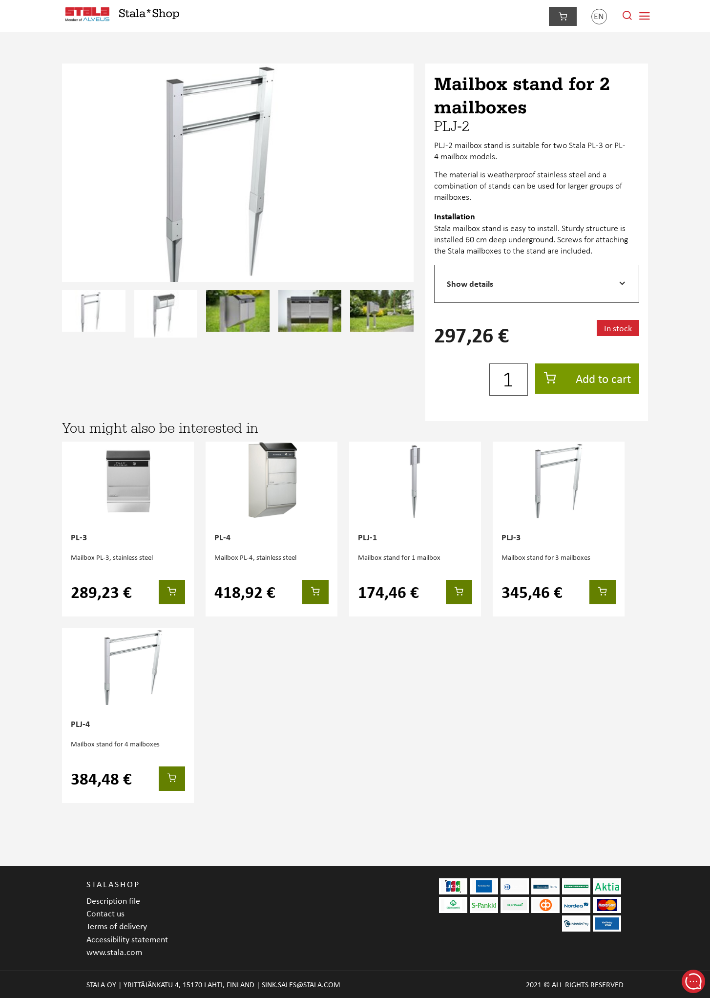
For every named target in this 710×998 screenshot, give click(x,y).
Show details (470, 283)
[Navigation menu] (644, 16)
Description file (113, 900)
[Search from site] (627, 17)
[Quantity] (508, 379)
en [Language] (599, 16)
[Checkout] (563, 16)
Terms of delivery (116, 926)
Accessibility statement (127, 939)
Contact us (105, 913)
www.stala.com (114, 951)
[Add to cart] (172, 592)
